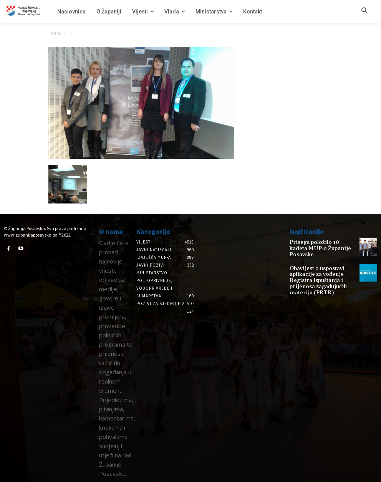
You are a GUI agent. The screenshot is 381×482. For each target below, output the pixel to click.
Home (55, 33)
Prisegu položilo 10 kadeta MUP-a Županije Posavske (318, 245)
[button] (364, 11)
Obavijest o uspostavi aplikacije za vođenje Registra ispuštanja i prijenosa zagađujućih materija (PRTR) (323, 272)
